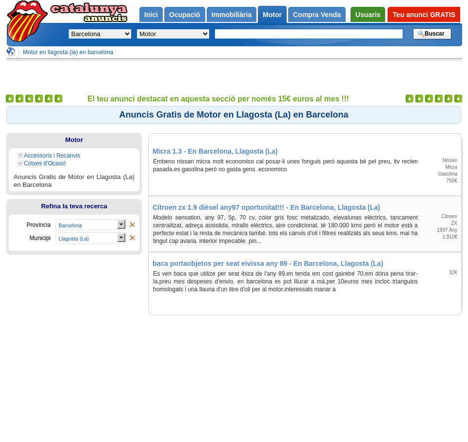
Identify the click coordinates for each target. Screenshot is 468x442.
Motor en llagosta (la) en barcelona (68, 52)
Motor (74, 139)
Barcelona (70, 225)
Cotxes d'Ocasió (45, 163)
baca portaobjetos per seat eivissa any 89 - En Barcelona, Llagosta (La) (268, 263)
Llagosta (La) (73, 238)
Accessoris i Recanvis (52, 155)
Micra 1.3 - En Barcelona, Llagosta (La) (215, 151)
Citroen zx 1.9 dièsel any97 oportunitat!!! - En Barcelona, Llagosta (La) (266, 207)
